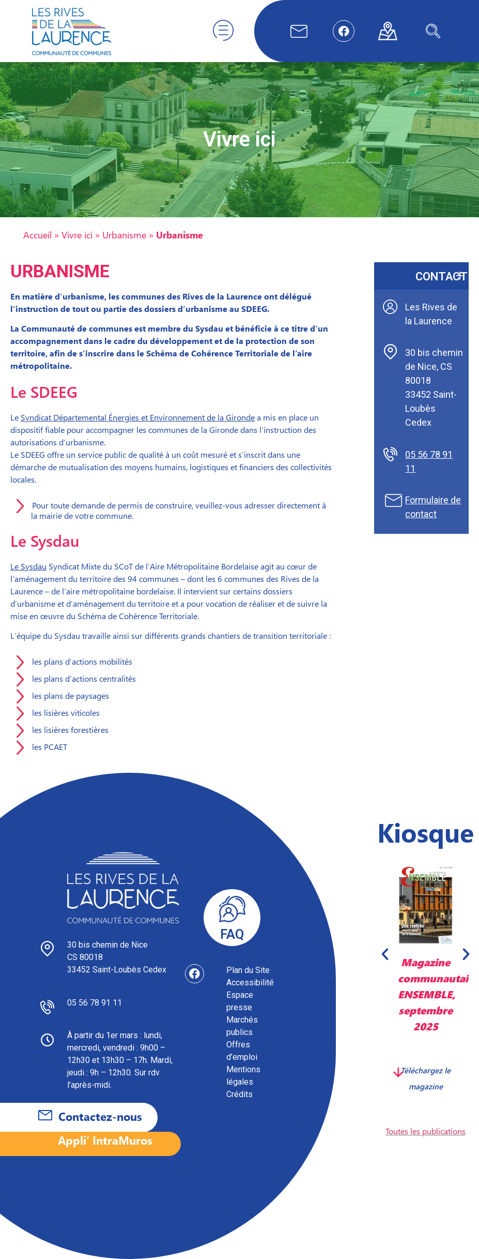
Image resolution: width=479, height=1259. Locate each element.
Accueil (37, 234)
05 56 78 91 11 (94, 1003)
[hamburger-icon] (223, 31)
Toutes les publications (425, 1131)
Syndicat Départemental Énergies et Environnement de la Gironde (138, 417)
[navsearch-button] (433, 31)
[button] (385, 954)
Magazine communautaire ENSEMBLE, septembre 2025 (438, 993)
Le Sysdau (28, 566)
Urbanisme (124, 234)
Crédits (239, 1094)
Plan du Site (248, 970)
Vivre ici (76, 234)
